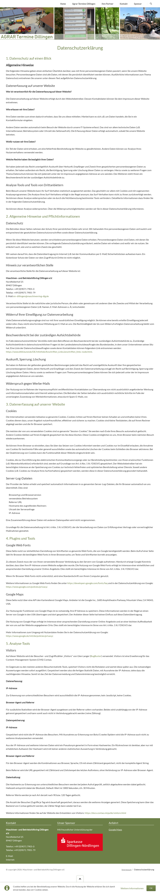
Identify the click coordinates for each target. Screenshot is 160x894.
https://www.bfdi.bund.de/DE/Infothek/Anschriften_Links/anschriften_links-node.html (49, 351)
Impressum (127, 869)
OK (151, 888)
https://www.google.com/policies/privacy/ (26, 586)
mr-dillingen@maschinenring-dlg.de (31, 296)
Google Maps (115, 829)
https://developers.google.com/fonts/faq (87, 583)
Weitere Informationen (132, 888)
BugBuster (96, 656)
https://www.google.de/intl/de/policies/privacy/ (29, 635)
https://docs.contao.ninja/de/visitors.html (105, 813)
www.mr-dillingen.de (25, 859)
